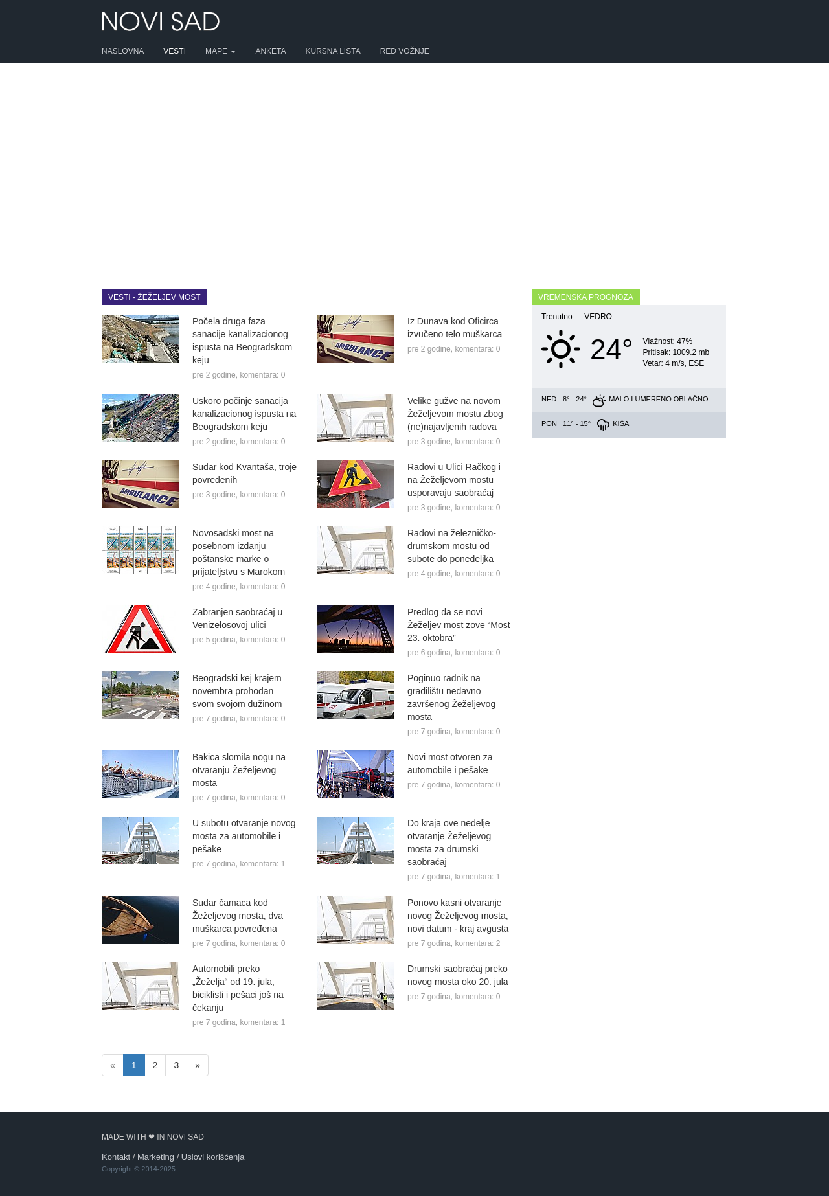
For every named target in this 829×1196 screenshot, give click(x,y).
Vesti (174, 51)
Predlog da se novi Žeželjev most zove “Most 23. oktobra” (458, 625)
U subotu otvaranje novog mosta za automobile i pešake (244, 836)
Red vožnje (404, 51)
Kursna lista (333, 51)
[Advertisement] (414, 166)
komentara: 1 (262, 863)
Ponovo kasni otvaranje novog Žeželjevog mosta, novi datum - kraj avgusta (457, 915)
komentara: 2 (477, 943)
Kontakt (116, 1157)
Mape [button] (220, 51)
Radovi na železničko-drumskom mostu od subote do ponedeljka (451, 546)
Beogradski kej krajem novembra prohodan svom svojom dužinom (237, 691)
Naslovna (123, 51)
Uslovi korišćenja (213, 1157)
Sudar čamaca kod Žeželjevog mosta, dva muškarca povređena (237, 915)
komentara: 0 (262, 374)
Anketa (270, 51)
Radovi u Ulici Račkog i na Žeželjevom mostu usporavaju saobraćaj (454, 480)
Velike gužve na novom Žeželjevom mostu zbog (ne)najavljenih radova (455, 414)
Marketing (155, 1157)
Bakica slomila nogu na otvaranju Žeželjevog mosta (239, 770)
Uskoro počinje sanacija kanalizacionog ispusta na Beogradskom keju (244, 414)
